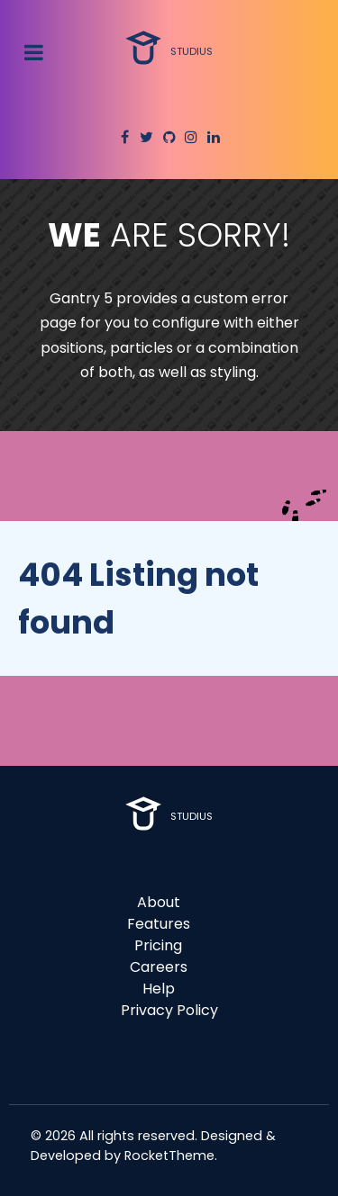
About (158, 902)
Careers (158, 967)
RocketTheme (169, 1156)
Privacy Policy (169, 1010)
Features (158, 923)
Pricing (158, 945)
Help (158, 988)
